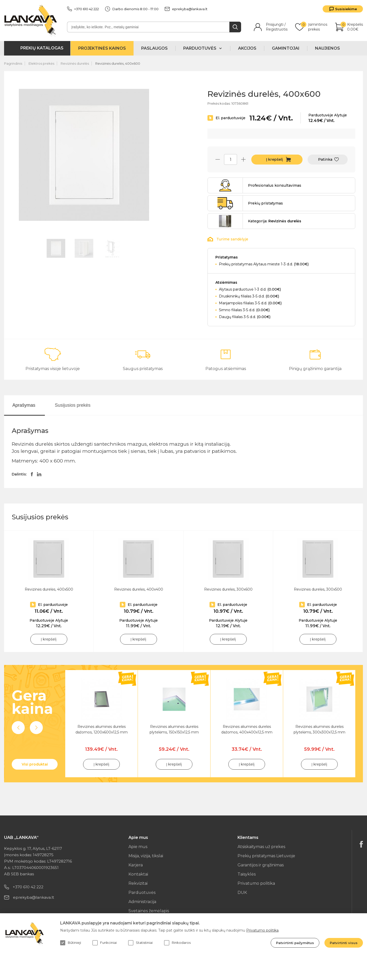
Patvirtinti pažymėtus (295, 943)
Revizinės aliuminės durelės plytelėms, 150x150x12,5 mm (174, 729)
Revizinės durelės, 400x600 (117, 63)
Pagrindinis (13, 63)
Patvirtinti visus (344, 943)
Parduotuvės (141, 892)
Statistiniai (140, 942)
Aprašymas (23, 405)
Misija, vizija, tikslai (145, 855)
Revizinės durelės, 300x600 (228, 589)
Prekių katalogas (41, 48)
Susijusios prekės (72, 405)
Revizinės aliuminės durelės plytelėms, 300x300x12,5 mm (319, 729)
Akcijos (247, 48)
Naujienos (327, 48)
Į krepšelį (274, 159)
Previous (18, 727)
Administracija (142, 901)
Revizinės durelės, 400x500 (49, 589)
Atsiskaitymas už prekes (261, 846)
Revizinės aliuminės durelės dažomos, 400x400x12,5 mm (246, 729)
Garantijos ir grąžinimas (261, 865)
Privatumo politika (256, 883)
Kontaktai (138, 874)
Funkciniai (105, 942)
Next (36, 727)
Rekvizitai (138, 883)
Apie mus (137, 846)
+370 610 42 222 (83, 9)
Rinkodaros (177, 942)
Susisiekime (346, 9)
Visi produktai (35, 764)
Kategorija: (274, 221)
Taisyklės (247, 874)
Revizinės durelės (75, 63)
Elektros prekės (41, 63)
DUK (242, 892)
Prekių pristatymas (265, 203)
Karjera (135, 865)
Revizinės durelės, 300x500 (318, 589)
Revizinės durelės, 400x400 (138, 589)
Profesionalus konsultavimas (274, 185)
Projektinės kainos (102, 48)
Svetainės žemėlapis (148, 910)
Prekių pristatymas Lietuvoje (266, 855)
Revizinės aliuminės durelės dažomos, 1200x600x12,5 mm (101, 729)
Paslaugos (154, 48)
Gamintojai (285, 48)
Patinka (325, 159)
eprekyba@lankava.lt (186, 9)
